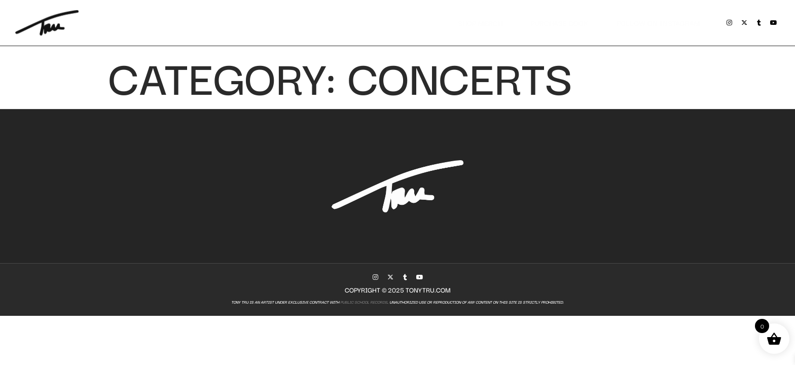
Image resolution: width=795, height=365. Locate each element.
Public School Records (363, 302)
